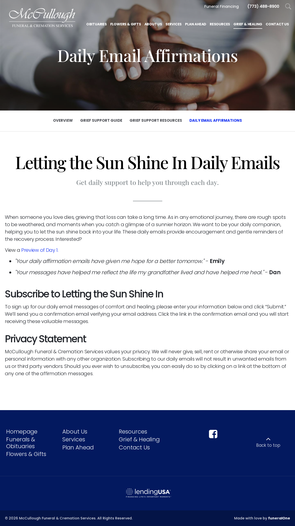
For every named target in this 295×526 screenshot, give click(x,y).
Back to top (268, 445)
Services (73, 439)
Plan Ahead (78, 447)
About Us (74, 431)
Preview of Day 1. (39, 250)
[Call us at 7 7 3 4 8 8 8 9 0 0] (263, 6)
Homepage (21, 431)
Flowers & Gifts (26, 454)
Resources (133, 431)
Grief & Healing (139, 439)
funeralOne (279, 518)
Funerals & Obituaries (20, 442)
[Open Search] (288, 6)
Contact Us (134, 447)
